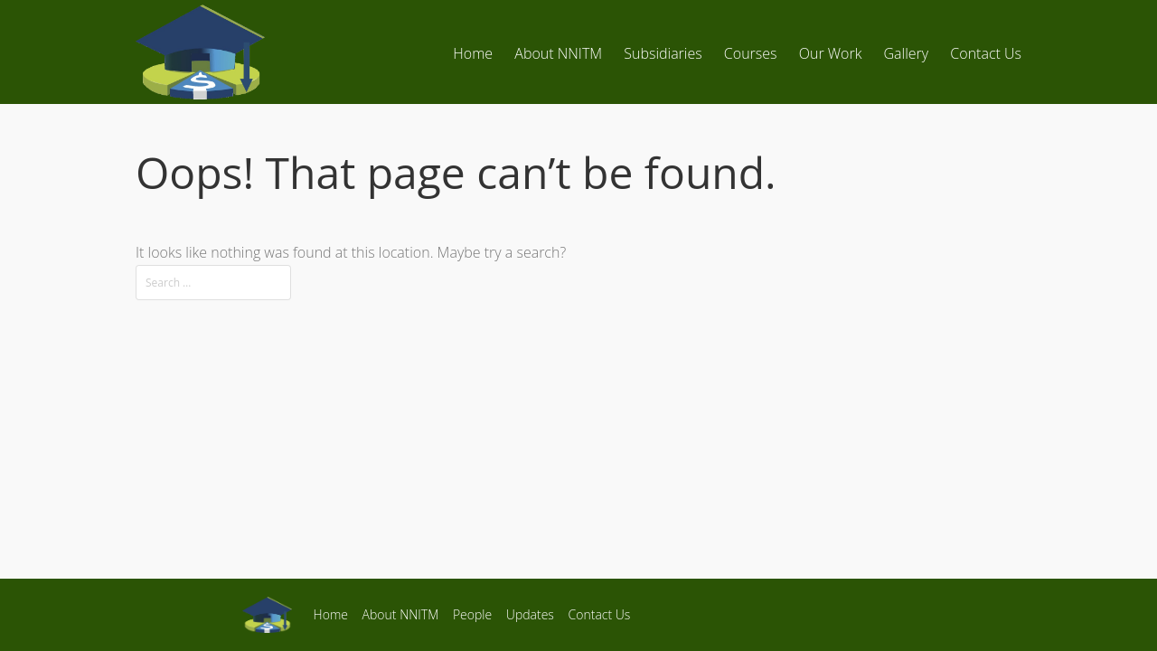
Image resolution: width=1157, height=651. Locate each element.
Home (473, 53)
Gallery (906, 53)
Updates (530, 614)
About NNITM (558, 53)
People (472, 614)
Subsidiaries (662, 53)
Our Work (830, 53)
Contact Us (985, 53)
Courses (750, 53)
